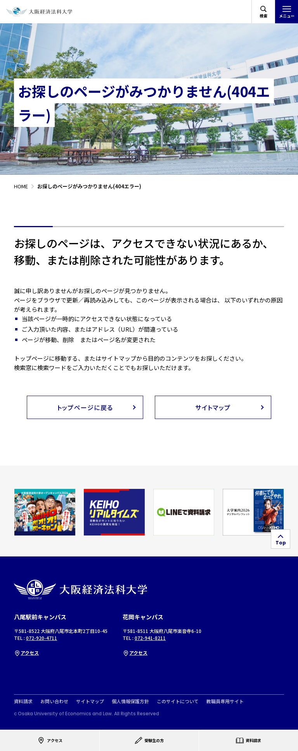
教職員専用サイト (225, 701)
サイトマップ (90, 701)
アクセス (26, 652)
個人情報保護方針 (130, 701)
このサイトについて (178, 701)
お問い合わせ (54, 701)
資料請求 (23, 701)
